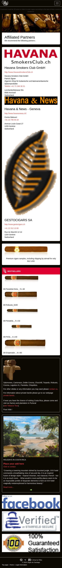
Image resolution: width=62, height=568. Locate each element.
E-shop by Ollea (36, 560)
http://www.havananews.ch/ (15, 113)
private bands (8, 395)
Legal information (21, 565)
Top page (5, 565)
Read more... (8, 487)
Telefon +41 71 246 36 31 (15, 86)
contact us (53, 389)
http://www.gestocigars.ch (15, 224)
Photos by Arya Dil (25, 560)
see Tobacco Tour (11, 406)
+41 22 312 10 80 (12, 228)
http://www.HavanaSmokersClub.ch (19, 72)
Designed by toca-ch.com (21, 560)
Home (12, 565)
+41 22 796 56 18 (12, 120)
